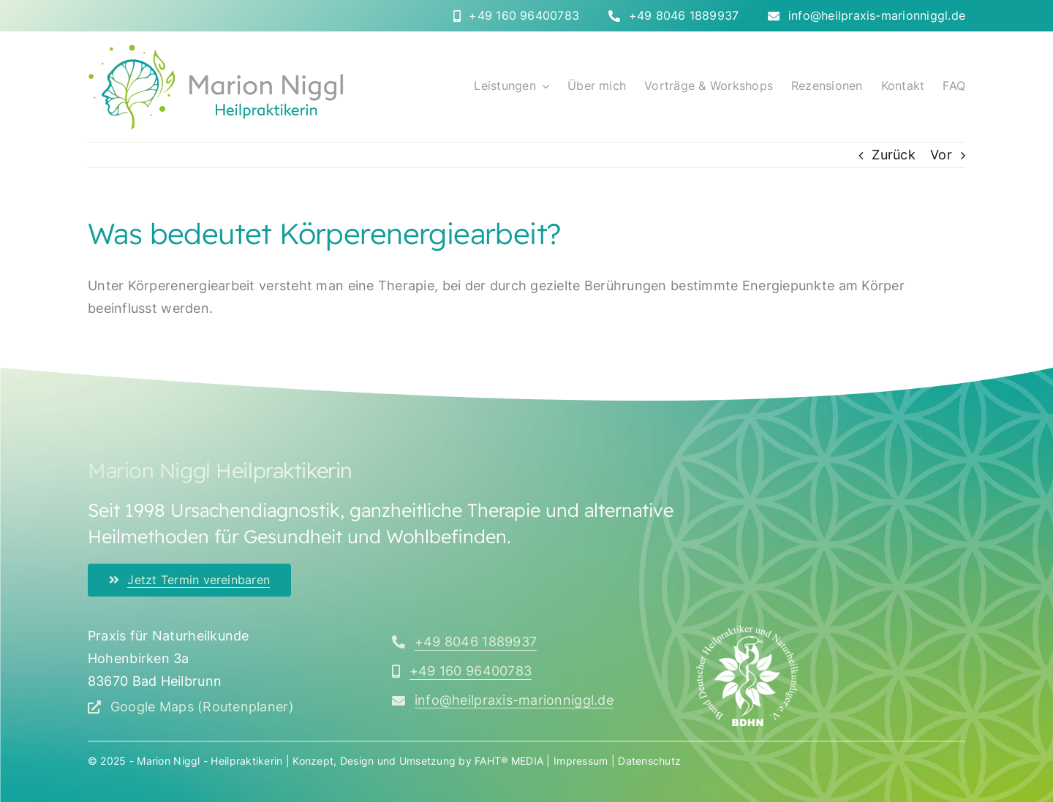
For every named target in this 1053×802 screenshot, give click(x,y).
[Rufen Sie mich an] (464, 642)
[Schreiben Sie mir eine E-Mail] (503, 700)
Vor (941, 154)
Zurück (894, 154)
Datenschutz (649, 760)
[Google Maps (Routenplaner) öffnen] (191, 707)
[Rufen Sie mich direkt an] (516, 15)
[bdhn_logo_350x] (747, 631)
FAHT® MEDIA (509, 760)
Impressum (581, 760)
